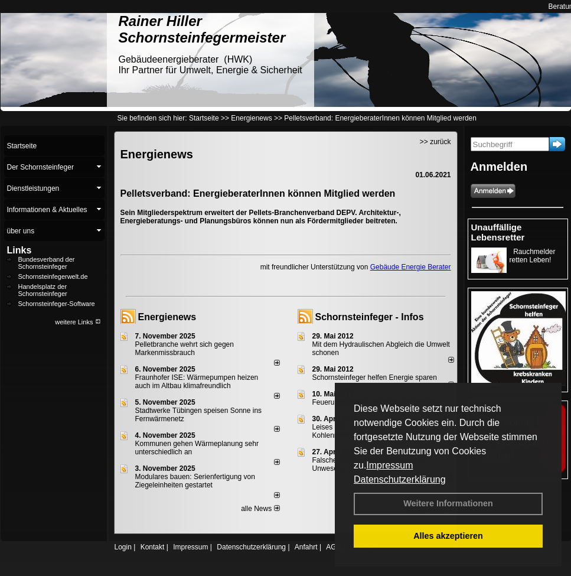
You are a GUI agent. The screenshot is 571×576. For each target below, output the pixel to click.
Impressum (389, 465)
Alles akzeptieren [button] (448, 536)
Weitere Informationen (448, 503)
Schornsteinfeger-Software (56, 303)
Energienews (167, 317)
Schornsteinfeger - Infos (369, 317)
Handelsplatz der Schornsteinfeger (42, 290)
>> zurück (435, 142)
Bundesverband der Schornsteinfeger (46, 263)
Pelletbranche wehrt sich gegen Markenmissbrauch (184, 348)
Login (123, 547)
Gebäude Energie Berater (410, 267)
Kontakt (153, 547)
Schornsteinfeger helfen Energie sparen (374, 377)
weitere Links (77, 322)
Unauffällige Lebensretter (498, 232)
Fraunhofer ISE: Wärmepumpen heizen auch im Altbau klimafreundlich (197, 381)
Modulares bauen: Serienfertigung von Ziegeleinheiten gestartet (195, 481)
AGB (333, 547)
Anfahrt (306, 547)
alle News (260, 509)
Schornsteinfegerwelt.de (53, 276)
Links (19, 250)
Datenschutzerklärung (400, 479)
